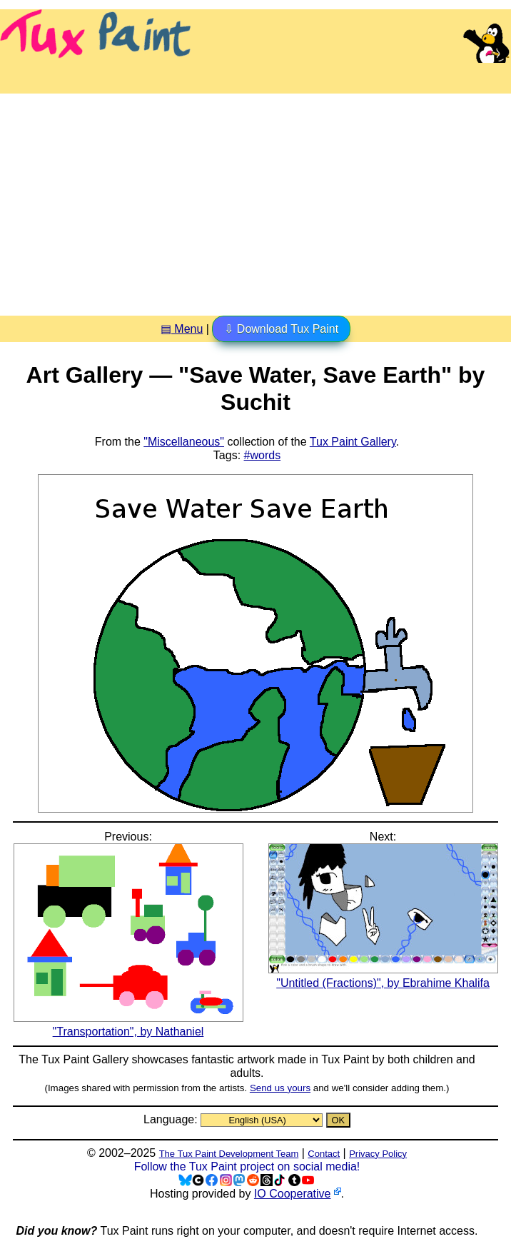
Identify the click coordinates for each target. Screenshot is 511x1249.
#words (262, 455)
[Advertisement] (255, 199)
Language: (172, 1119)
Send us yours (280, 1088)
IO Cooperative (292, 1194)
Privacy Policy (378, 1153)
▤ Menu (182, 329)
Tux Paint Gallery (353, 442)
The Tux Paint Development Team (229, 1153)
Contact (324, 1153)
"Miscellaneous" (183, 442)
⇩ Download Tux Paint (281, 329)
